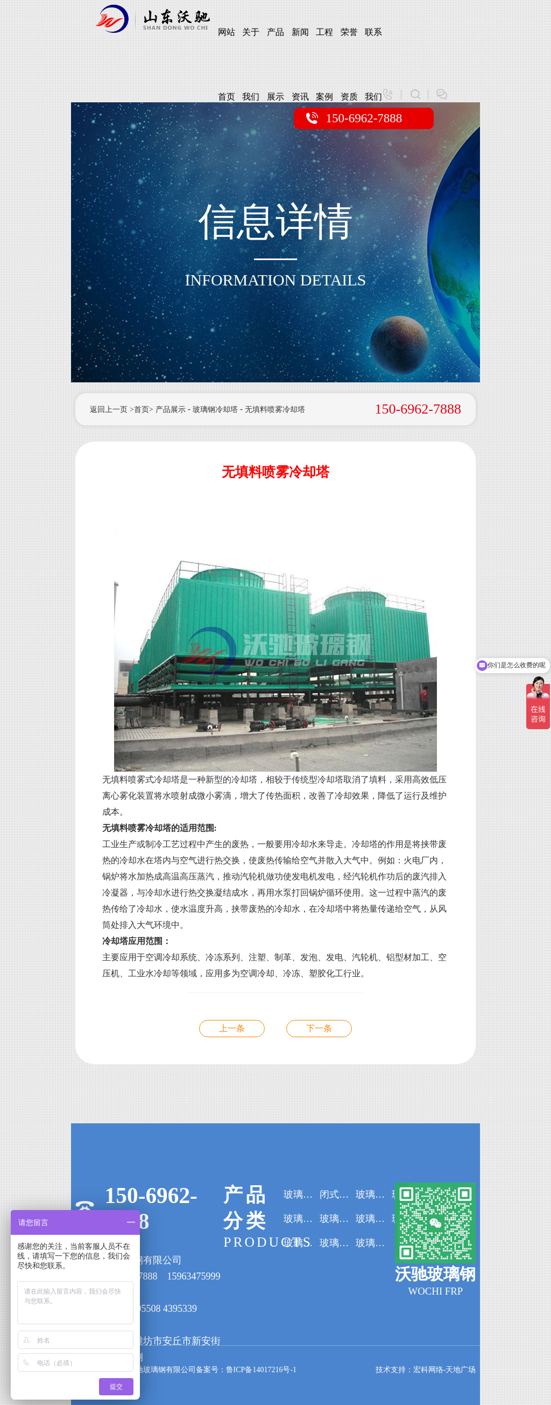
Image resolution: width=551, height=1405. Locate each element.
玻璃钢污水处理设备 (374, 1218)
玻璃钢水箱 (302, 1243)
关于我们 (250, 46)
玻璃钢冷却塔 (215, 410)
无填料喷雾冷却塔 (275, 410)
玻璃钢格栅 (338, 1243)
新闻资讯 (300, 46)
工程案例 (324, 46)
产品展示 (275, 46)
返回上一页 (109, 410)
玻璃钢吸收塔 (302, 1218)
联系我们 (373, 46)
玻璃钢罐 (374, 1194)
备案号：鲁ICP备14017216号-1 (246, 1370)
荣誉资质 (349, 46)
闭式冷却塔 (338, 1194)
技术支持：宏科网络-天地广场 (426, 1370)
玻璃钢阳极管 (338, 1218)
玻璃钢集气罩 (374, 1243)
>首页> (141, 410)
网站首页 (226, 46)
